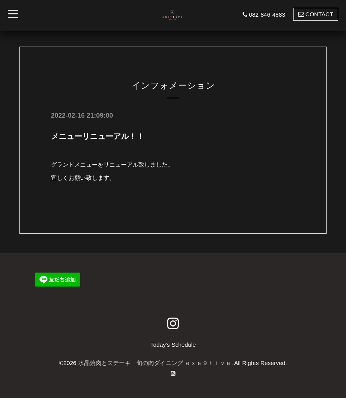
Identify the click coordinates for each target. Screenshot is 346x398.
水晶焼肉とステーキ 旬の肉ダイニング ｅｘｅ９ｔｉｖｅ (154, 363)
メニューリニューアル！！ (97, 136)
